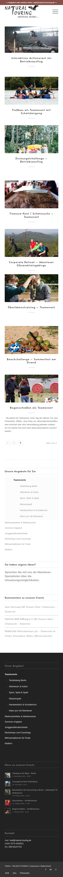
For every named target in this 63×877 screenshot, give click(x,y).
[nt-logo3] (26, 11)
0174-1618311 (17, 843)
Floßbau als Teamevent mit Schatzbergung (31, 111)
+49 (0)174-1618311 (20, 866)
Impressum (34, 866)
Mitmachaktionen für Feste (17, 544)
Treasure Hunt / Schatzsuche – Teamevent (31, 215)
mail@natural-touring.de (44, 2)
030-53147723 (15, 847)
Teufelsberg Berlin (17, 680)
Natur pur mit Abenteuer (20, 710)
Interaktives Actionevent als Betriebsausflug (31, 59)
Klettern (8, 549)
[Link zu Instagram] (55, 869)
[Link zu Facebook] (45, 869)
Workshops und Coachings (18, 538)
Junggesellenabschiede (16, 533)
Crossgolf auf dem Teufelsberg (24, 782)
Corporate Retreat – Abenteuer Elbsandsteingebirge (31, 263)
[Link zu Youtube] (50, 869)
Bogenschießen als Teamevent (31, 407)
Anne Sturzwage (13, 607)
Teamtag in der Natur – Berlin (24, 773)
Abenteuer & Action (18, 686)
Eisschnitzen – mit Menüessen (24, 801)
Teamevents (11, 674)
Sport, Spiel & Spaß (18, 692)
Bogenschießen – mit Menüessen (25, 809)
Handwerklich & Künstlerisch (23, 704)
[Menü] (53, 11)
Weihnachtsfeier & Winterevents (20, 522)
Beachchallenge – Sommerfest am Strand (31, 360)
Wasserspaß (15, 698)
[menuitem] (53, 11)
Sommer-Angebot (13, 528)
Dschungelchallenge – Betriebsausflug (31, 160)
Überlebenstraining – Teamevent (31, 307)
